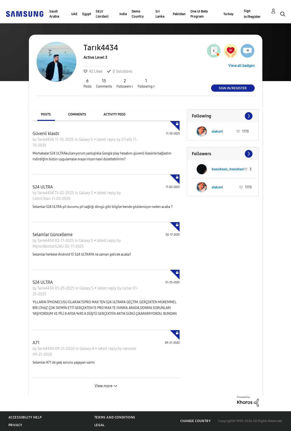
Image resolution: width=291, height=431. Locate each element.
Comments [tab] (77, 114)
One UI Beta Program (199, 14)
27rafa (127, 139)
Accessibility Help (25, 417)
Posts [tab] (46, 114)
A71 (35, 342)
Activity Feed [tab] (114, 114)
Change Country (195, 421)
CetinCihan (42, 198)
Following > (146, 83)
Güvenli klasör (45, 133)
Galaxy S (86, 139)
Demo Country (138, 14)
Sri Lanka (159, 14)
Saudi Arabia (54, 14)
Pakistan (179, 14)
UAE (74, 14)
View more (103, 386)
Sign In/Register (252, 14)
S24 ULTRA (42, 187)
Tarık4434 (46, 139)
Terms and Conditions (114, 417)
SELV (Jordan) (102, 14)
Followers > (124, 83)
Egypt (86, 14)
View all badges (241, 65)
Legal (99, 425)
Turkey (228, 14)
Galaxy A (87, 348)
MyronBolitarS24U (48, 246)
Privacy (15, 425)
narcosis (129, 348)
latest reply (106, 139)
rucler (127, 288)
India (123, 14)
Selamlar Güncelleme (52, 234)
